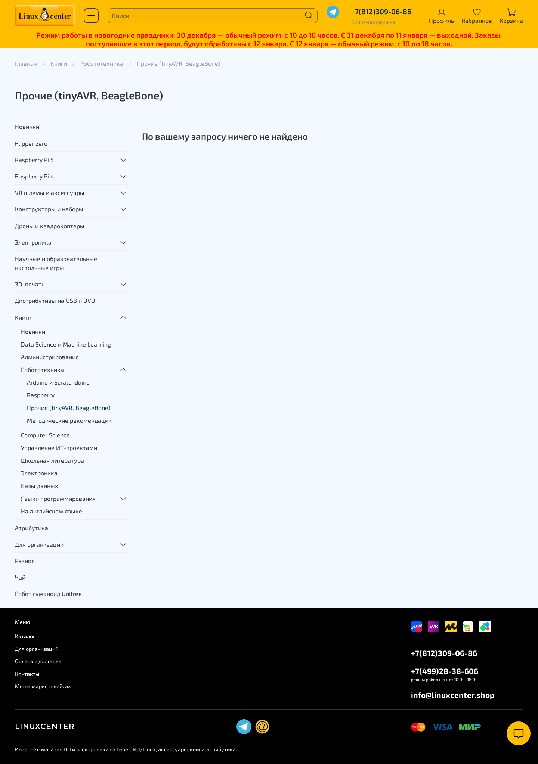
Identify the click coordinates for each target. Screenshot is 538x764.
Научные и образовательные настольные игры (56, 263)
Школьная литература (52, 460)
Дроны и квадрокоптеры (49, 225)
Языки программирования (58, 498)
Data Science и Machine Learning (66, 344)
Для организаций (39, 544)
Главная (26, 63)
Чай (20, 577)
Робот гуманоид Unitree (48, 593)
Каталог (25, 636)
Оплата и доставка (38, 661)
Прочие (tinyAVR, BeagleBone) (69, 407)
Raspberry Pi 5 (34, 159)
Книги (58, 63)
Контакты (27, 674)
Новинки (27, 126)
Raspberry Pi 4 (34, 176)
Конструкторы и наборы (49, 208)
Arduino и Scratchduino (58, 382)
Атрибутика (31, 527)
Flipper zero (31, 143)
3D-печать (29, 284)
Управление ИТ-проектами (59, 447)
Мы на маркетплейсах (43, 686)
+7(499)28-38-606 (444, 671)
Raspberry (41, 394)
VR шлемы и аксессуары (49, 192)
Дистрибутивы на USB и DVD (55, 300)
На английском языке (51, 511)
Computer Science (45, 434)
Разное (25, 560)
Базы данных (39, 485)
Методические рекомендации (69, 420)
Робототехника (101, 63)
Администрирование (50, 356)
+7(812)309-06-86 (381, 11)
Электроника (33, 242)
